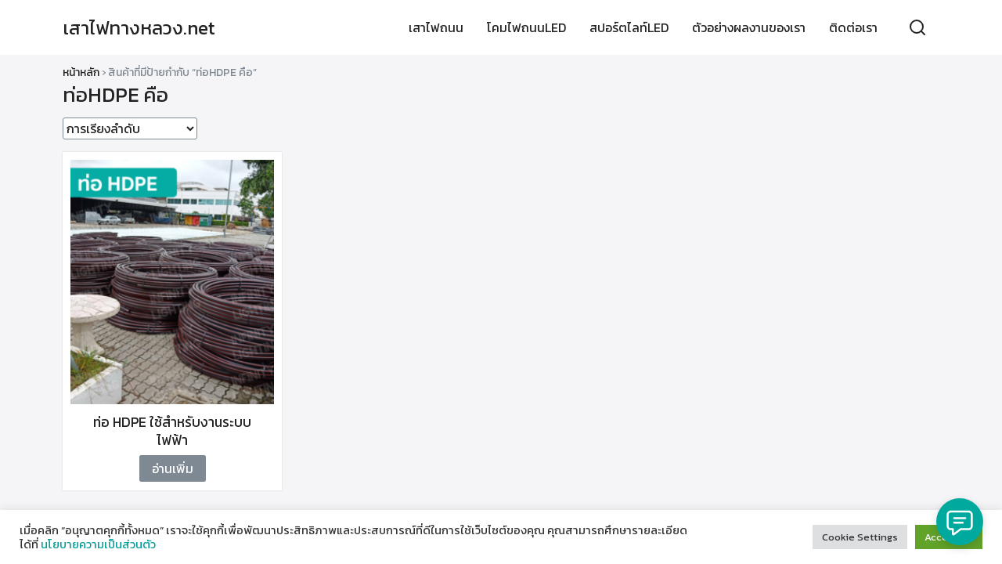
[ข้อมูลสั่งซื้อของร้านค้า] (130, 128)
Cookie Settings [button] (860, 537)
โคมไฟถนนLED (526, 27)
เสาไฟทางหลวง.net (139, 28)
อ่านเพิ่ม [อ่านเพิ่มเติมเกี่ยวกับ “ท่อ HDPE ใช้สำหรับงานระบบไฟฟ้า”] (172, 468)
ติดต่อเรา (853, 27)
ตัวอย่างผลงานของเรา (749, 27)
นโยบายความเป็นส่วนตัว (98, 544)
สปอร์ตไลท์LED (629, 27)
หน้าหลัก (81, 72)
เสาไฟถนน (436, 27)
